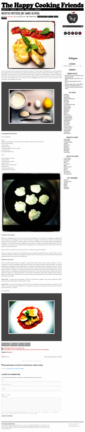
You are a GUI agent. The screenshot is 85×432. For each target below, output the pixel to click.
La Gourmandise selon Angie (69, 104)
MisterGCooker (9, 17)
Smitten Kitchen (67, 152)
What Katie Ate (67, 148)
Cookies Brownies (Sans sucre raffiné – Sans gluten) (73, 79)
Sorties (13, 9)
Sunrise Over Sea (67, 172)
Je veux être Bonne (67, 107)
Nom (2, 380)
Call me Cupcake (67, 139)
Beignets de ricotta (11, 349)
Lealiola (65, 165)
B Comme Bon (66, 96)
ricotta (33, 349)
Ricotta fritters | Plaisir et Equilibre (15, 368)
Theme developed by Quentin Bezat (74, 426)
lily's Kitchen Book (67, 120)
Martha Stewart (67, 145)
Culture (21, 9)
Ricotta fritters (39, 349)
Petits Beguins (67, 122)
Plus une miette (67, 123)
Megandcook (66, 111)
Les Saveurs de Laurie (68, 127)
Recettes (5, 9)
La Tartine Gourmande (68, 142)
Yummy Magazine (67, 133)
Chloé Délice (66, 100)
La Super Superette (67, 129)
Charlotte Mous (67, 97)
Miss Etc (65, 169)
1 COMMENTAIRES (32, 17)
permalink (10, 352)
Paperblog (66, 183)
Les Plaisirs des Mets (68, 116)
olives (29, 349)
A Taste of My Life (67, 158)
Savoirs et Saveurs (67, 126)
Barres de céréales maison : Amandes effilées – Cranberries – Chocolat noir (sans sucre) (74, 84)
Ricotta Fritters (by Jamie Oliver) (20, 13)
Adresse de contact (6, 384)
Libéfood (65, 185)
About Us (29, 9)
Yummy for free (5, 356)
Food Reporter (66, 188)
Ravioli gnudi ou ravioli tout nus (53, 356)
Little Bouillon (66, 110)
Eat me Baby (66, 103)
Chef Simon (66, 180)
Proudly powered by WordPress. (74, 423)
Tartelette (66, 143)
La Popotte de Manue (68, 117)
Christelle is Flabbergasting (69, 99)
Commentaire (4, 396)
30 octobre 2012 (21, 17)
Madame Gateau (67, 109)
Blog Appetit (66, 187)
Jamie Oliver (25, 349)
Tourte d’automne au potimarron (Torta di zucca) (73, 82)
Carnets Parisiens (67, 159)
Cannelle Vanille (67, 140)
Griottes (65, 162)
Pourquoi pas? (66, 124)
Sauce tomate (46, 349)
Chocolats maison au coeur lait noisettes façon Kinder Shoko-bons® (74, 76)
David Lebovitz (66, 149)
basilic (5, 349)
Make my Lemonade (67, 167)
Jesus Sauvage (67, 164)
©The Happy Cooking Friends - (8, 423)
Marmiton (66, 184)
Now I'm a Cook (66, 114)
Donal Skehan (66, 151)
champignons (19, 349)
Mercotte (65, 113)
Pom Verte (66, 168)
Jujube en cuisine (67, 106)
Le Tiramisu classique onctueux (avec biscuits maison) (74, 87)
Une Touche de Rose (68, 174)
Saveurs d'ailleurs (20, 348)
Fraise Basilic (66, 161)
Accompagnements (42, 17)
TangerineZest (67, 132)
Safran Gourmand (67, 130)
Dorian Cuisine (66, 101)
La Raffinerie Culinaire (68, 119)
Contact (37, 9)
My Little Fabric (67, 171)
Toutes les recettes (67, 181)
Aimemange (66, 94)
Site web (3, 388)
